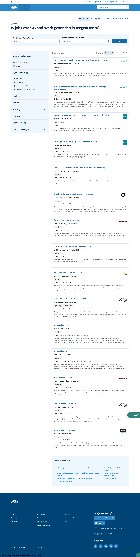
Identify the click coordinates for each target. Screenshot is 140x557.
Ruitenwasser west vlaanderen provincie (111, 474)
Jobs (14, 23)
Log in (127, 2)
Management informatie (65, 478)
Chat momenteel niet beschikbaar (109, 528)
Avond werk (85, 468)
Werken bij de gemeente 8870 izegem (67, 474)
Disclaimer (4, 556)
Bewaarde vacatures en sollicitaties (116, 19)
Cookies (28, 556)
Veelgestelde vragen (44, 525)
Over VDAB (67, 514)
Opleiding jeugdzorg (111, 478)
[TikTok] (116, 546)
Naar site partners (111, 2)
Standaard (109, 53)
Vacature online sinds (30, 56)
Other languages (36, 556)
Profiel (125, 53)
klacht (110, 534)
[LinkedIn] (101, 546)
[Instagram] (111, 546)
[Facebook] (95, 546)
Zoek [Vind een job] (119, 41)
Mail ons (101, 523)
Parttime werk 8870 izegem (90, 473)
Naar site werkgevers (92, 2)
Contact (67, 525)
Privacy (22, 556)
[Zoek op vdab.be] (113, 7)
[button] (133, 415)
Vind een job (83, 19)
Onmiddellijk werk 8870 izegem (112, 469)
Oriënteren (14, 522)
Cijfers (39, 518)
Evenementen (42, 514)
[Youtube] (106, 546)
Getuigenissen (42, 522)
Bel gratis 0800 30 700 (105, 518)
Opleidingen (15, 518)
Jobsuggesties (96, 19)
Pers (65, 522)
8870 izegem (61, 468)
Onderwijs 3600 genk (64, 481)
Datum (118, 53)
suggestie (102, 534)
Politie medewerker (87, 478)
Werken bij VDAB (69, 518)
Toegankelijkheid (13, 556)
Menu (26, 7)
